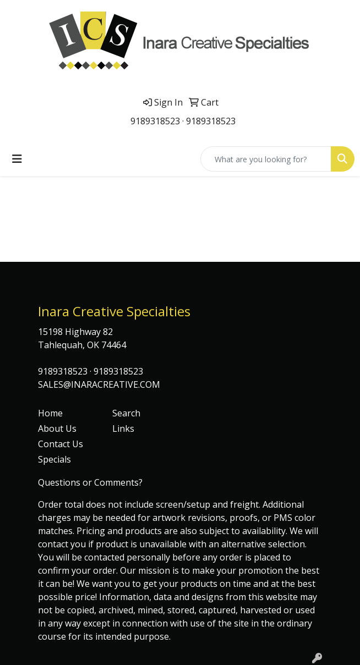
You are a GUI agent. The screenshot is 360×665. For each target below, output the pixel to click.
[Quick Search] (265, 159)
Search (126, 413)
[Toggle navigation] (17, 159)
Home (50, 413)
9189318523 (155, 121)
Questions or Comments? (90, 482)
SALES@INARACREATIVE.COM (99, 384)
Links (123, 428)
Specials (54, 459)
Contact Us (60, 444)
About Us (57, 428)
